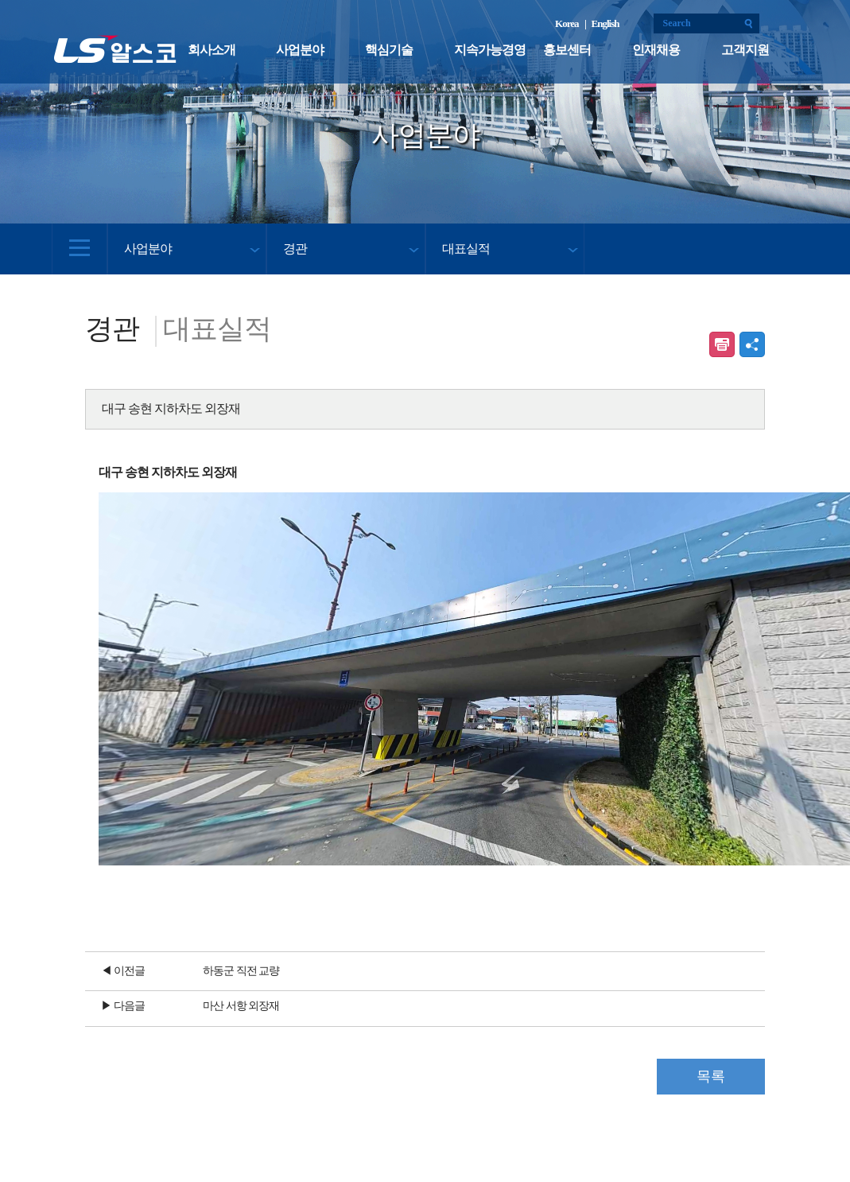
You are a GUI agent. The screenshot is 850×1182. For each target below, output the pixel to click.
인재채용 (656, 49)
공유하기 (752, 344)
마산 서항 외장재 (241, 1006)
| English (601, 23)
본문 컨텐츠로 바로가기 (0, 0)
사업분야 (300, 49)
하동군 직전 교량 (241, 971)
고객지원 (745, 49)
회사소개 (211, 49)
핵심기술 (389, 49)
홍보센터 (567, 49)
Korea (568, 23)
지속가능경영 (490, 49)
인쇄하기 (722, 344)
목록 (711, 1076)
